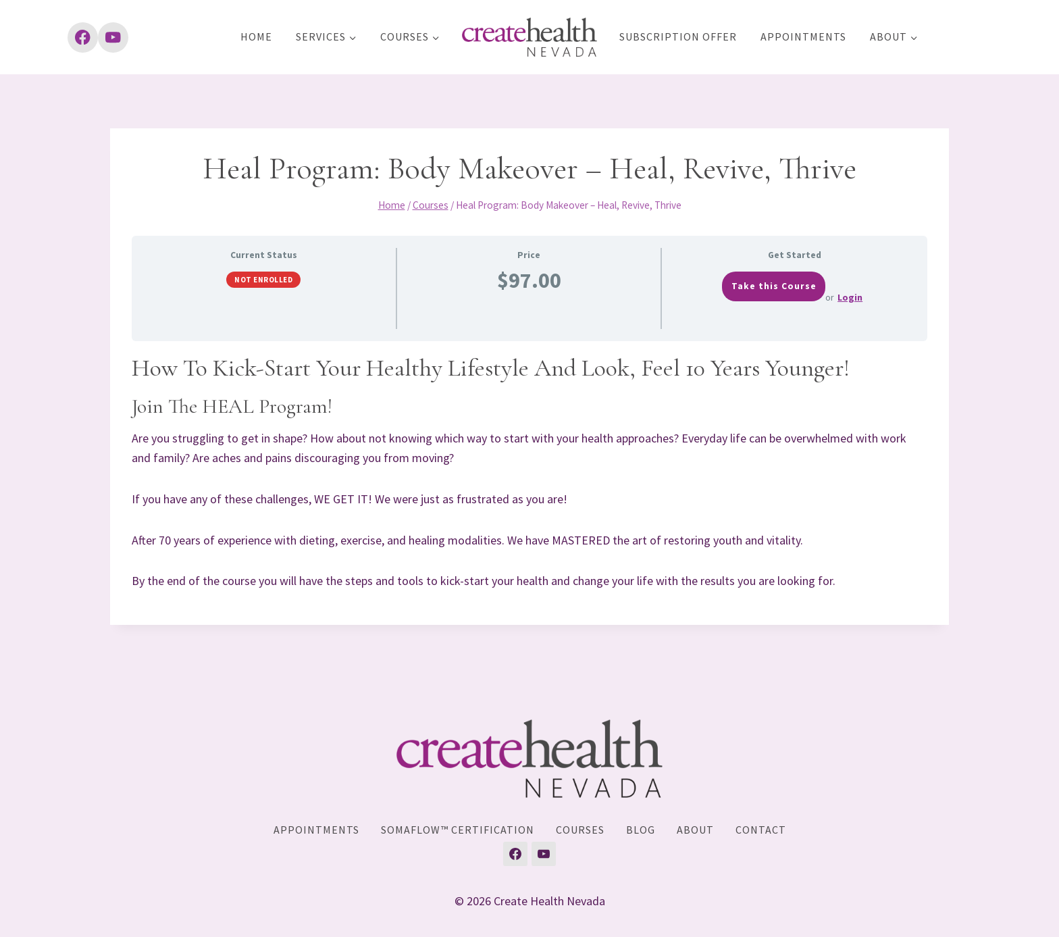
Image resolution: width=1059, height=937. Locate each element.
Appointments (803, 36)
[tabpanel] (529, 472)
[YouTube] (113, 37)
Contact (760, 829)
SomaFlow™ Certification (457, 829)
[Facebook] (83, 37)
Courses (580, 829)
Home (256, 36)
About (695, 829)
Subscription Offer (678, 36)
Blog (640, 829)
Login (849, 297)
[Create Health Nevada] (529, 37)
